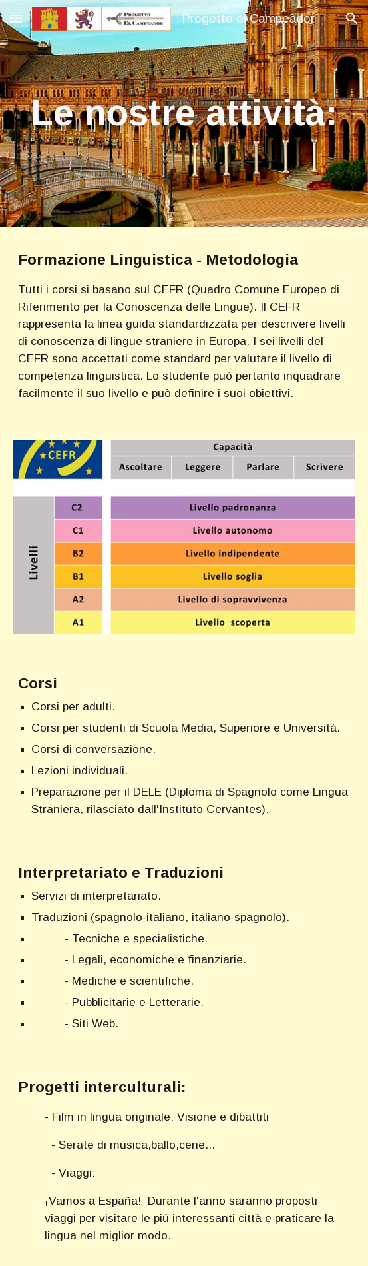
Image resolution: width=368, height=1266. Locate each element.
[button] (16, 18)
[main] (184, 113)
